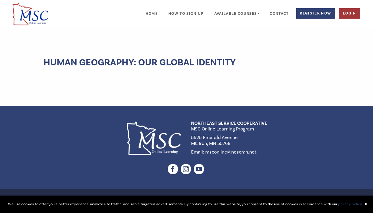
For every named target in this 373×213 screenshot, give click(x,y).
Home (152, 14)
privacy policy (350, 204)
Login (349, 13)
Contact (279, 14)
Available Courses (235, 14)
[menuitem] (151, 10)
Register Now (315, 13)
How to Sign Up (186, 14)
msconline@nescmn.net (230, 152)
